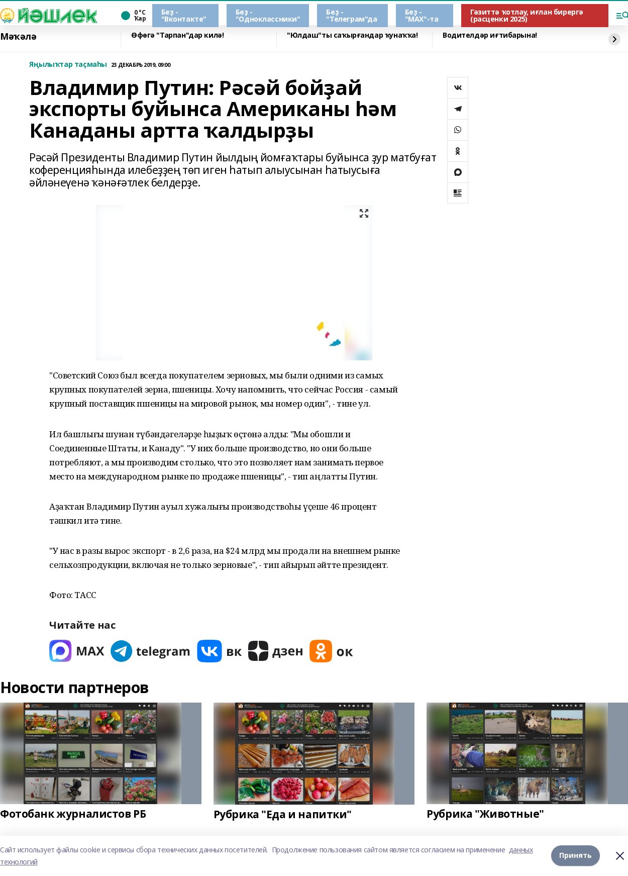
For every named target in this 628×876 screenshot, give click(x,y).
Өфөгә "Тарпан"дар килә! (177, 35)
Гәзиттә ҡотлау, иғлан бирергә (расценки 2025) (526, 15)
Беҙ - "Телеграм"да (351, 15)
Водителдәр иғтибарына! (490, 35)
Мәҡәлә (18, 36)
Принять (575, 855)
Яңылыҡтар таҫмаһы (68, 64)
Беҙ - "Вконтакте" (183, 15)
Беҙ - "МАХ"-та (422, 15)
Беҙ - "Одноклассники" (268, 15)
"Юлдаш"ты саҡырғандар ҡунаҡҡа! (352, 35)
